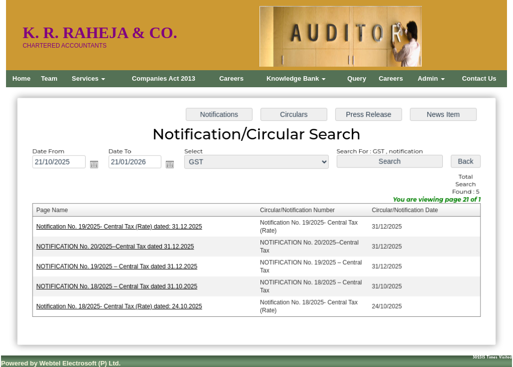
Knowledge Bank (296, 78)
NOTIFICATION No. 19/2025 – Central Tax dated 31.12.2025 (119, 265)
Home (22, 78)
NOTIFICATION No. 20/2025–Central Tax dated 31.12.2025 (118, 246)
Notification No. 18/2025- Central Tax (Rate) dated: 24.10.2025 (122, 304)
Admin (431, 78)
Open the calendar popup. (97, 165)
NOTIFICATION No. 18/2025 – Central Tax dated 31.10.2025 (119, 285)
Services (88, 78)
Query (356, 78)
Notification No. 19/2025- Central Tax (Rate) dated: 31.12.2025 (122, 226)
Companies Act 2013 (163, 78)
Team (49, 78)
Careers (231, 78)
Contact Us (479, 78)
